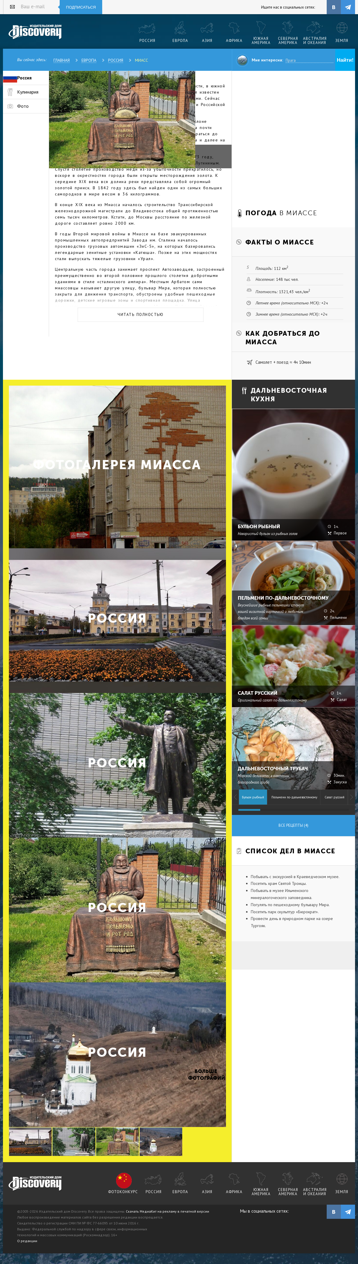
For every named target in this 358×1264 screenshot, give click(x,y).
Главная (61, 60)
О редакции (27, 1241)
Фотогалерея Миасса (117, 465)
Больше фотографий (206, 1074)
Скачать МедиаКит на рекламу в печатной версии (167, 1211)
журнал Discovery (35, 1183)
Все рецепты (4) (293, 825)
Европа (89, 60)
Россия (115, 60)
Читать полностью (140, 314)
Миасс (141, 60)
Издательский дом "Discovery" (35, 32)
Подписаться (81, 7)
